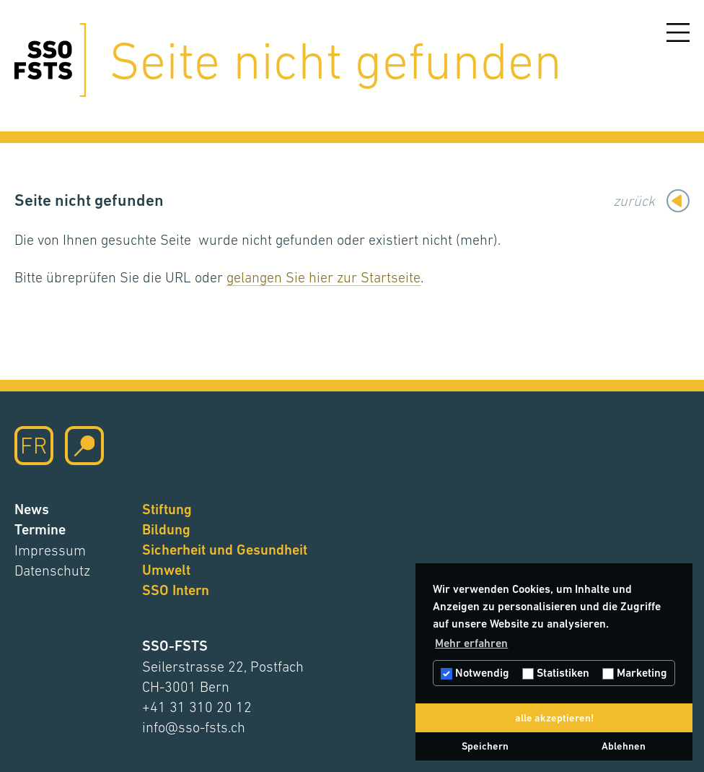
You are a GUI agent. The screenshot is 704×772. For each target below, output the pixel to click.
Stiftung (167, 509)
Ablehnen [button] (624, 746)
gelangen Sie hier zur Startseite (323, 277)
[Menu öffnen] (678, 32)
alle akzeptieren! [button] (554, 718)
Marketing (634, 673)
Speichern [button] (485, 746)
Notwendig (475, 673)
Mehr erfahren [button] (471, 643)
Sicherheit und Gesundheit (224, 550)
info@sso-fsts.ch (193, 727)
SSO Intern (175, 590)
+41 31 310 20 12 (197, 707)
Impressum (50, 550)
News (31, 509)
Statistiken (555, 673)
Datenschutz (52, 570)
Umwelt (166, 570)
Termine (40, 529)
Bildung (166, 529)
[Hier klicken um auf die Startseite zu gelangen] (50, 60)
